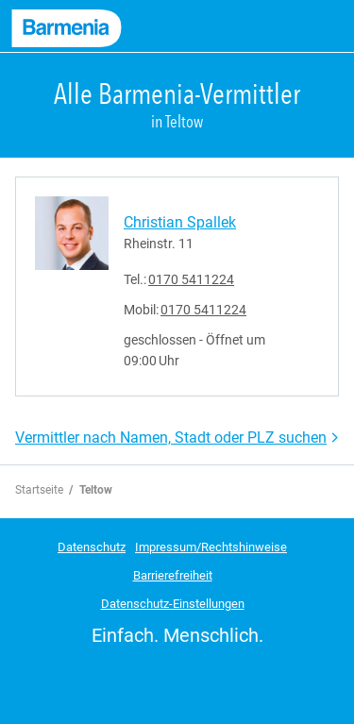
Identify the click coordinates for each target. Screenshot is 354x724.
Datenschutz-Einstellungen (172, 604)
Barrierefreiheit (172, 575)
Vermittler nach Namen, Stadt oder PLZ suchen (171, 437)
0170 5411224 (191, 279)
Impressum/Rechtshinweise (211, 547)
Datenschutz (92, 547)
